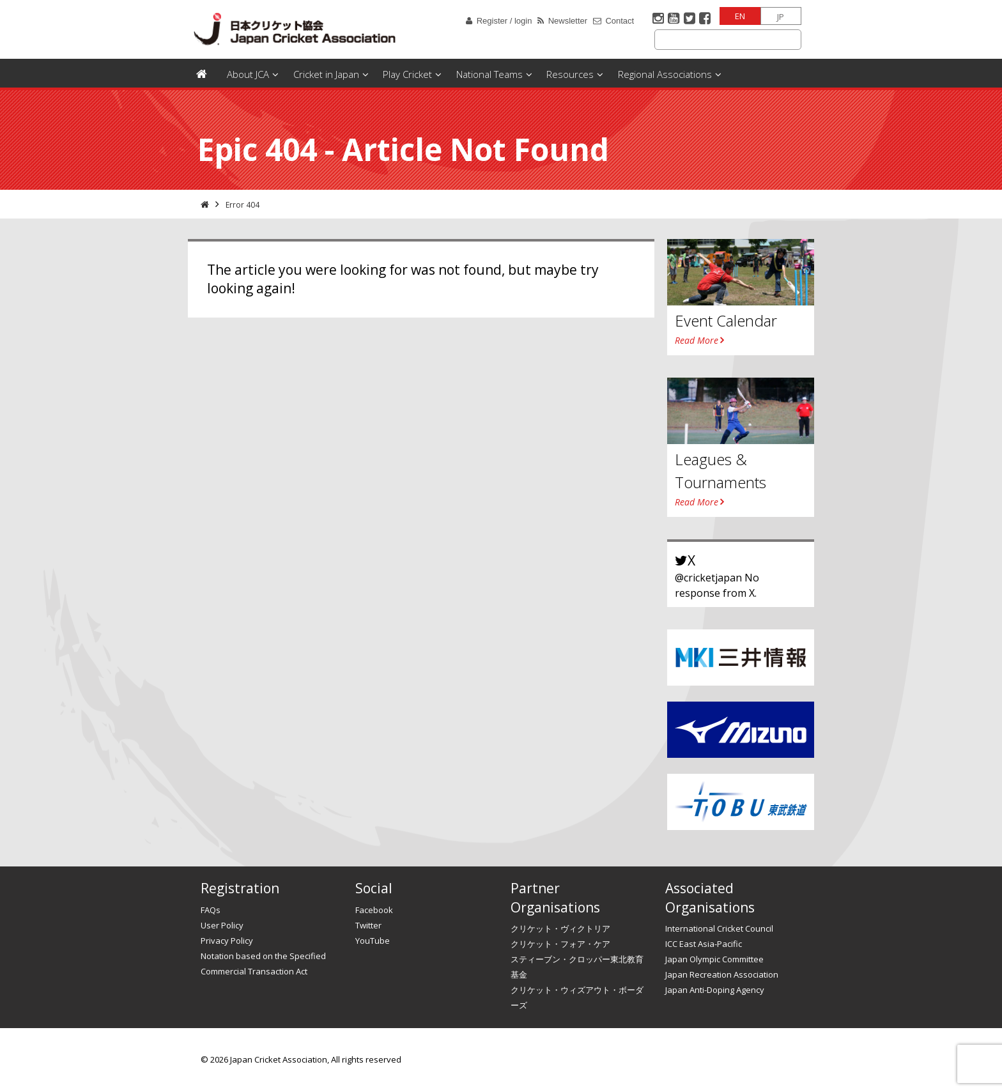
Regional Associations (665, 74)
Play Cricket (407, 74)
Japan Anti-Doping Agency (714, 990)
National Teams (489, 74)
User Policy (222, 925)
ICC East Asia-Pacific (703, 944)
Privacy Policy (227, 940)
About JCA (248, 74)
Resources (570, 74)
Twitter (368, 925)
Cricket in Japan (326, 74)
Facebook (374, 910)
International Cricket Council (719, 928)
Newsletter (567, 21)
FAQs (210, 910)
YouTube (372, 940)
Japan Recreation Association (721, 974)
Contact (619, 21)
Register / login (504, 21)
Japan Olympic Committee (714, 959)
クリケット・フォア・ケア (560, 944)
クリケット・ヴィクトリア (560, 928)
